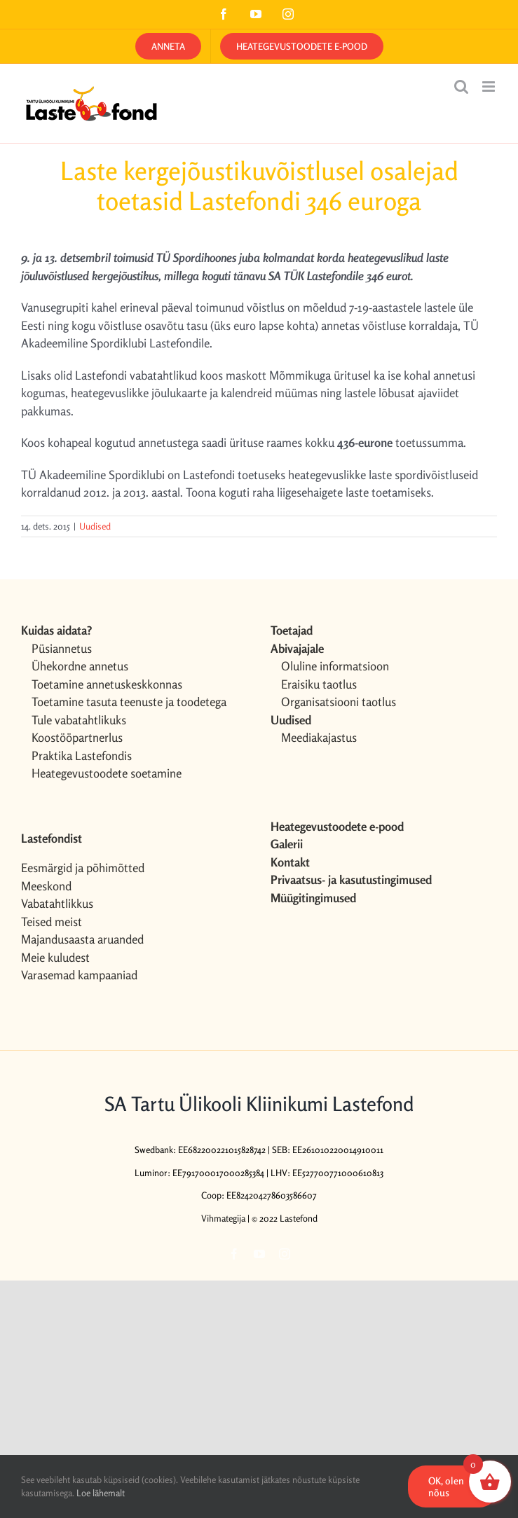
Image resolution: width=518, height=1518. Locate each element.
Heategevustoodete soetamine (107, 773)
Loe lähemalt (100, 1492)
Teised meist (51, 921)
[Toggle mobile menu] (489, 86)
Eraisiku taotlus (319, 684)
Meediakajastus (319, 737)
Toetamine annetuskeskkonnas (107, 684)
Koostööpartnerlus (77, 737)
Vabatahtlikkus (57, 903)
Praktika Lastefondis (82, 755)
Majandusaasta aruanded (82, 939)
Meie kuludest (55, 957)
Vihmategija (223, 1218)
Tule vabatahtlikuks (79, 719)
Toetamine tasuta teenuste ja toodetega (129, 701)
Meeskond (46, 885)
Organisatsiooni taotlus (338, 701)
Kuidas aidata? (56, 630)
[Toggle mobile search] (461, 86)
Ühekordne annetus (80, 665)
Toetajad (292, 630)
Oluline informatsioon (335, 665)
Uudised (95, 526)
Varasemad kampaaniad (79, 974)
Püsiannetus (62, 648)
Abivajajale (297, 648)
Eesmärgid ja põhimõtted (82, 867)
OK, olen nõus (446, 1486)
